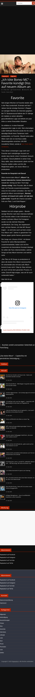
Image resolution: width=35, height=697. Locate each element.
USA (1, 649)
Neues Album (9, 92)
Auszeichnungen (5, 620)
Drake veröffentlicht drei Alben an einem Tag (17, 419)
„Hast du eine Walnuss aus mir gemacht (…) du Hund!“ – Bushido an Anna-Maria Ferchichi (20, 411)
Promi (1, 644)
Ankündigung (4, 617)
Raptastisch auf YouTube (7, 560)
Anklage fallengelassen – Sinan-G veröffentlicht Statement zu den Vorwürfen (18, 496)
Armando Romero (16, 89)
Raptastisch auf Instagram (7, 557)
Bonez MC (26, 89)
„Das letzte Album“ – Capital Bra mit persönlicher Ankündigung (13, 357)
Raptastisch (5, 76)
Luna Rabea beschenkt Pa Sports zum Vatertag (18, 470)
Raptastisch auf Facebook (7, 554)
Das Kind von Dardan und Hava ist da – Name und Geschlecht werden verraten (19, 375)
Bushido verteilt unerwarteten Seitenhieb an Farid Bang (17, 346)
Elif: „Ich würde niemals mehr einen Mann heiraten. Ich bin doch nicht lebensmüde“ (20, 478)
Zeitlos (2, 652)
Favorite (3, 92)
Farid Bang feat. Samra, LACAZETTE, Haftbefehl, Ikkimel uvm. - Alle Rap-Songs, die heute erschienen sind (20, 462)
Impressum (3, 603)
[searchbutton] (33, 3)
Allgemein (13, 76)
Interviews (3, 632)
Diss (31, 89)
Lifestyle (2, 635)
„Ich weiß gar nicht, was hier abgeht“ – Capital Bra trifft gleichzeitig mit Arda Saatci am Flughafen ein (20, 402)
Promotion (3, 646)
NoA (1, 641)
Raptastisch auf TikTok (6, 563)
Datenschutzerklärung (6, 600)
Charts (2, 623)
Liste (1, 638)
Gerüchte (2, 629)
